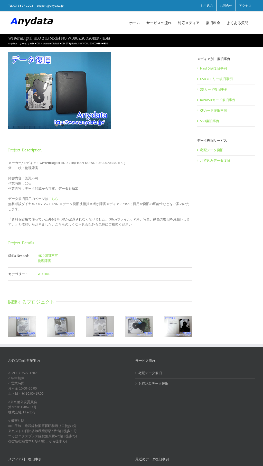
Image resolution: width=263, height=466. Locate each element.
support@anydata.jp (50, 5)
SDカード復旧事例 (214, 89)
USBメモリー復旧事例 (216, 79)
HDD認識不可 (48, 256)
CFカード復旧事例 (213, 110)
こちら (53, 199)
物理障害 (44, 261)
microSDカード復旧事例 (218, 100)
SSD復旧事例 (209, 121)
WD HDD (44, 274)
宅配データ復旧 (211, 150)
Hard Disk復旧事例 (213, 68)
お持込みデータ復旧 (215, 160)
